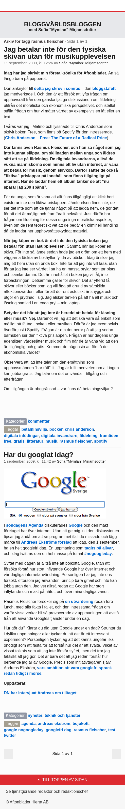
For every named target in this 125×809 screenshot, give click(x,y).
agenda (28, 723)
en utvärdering (79, 601)
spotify (100, 441)
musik (51, 441)
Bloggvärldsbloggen (62, 24)
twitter (10, 735)
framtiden (109, 435)
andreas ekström (54, 723)
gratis (19, 441)
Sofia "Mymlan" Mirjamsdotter (83, 63)
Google (75, 525)
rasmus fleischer (76, 441)
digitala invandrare (59, 435)
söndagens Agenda (24, 525)
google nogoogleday (23, 730)
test (111, 730)
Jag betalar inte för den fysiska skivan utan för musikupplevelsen (60, 52)
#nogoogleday (98, 553)
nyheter (35, 715)
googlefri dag (58, 730)
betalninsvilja (34, 429)
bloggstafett (104, 88)
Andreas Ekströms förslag (46, 542)
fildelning (89, 435)
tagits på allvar (98, 548)
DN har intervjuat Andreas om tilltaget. (41, 693)
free (7, 441)
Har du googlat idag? (38, 455)
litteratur (35, 441)
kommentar (38, 421)
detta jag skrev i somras (57, 88)
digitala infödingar (21, 435)
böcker (56, 429)
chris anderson (79, 429)
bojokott (80, 723)
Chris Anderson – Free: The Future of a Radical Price (56, 138)
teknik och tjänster (62, 715)
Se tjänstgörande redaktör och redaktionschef (47, 791)
